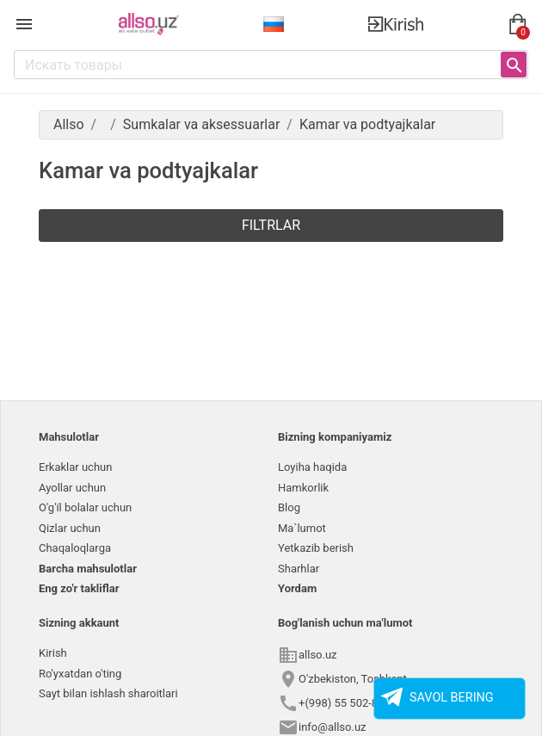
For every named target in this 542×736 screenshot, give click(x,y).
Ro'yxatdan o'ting (80, 673)
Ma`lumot (302, 528)
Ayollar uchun (72, 487)
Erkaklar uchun (75, 467)
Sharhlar (298, 568)
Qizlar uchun (70, 528)
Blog (289, 507)
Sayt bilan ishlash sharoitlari (108, 693)
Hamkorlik (303, 487)
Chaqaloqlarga (75, 547)
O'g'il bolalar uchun (85, 507)
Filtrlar (271, 225)
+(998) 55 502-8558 (348, 702)
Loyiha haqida (312, 467)
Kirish (53, 652)
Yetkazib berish (316, 547)
